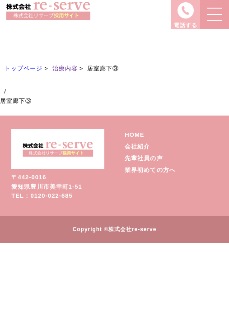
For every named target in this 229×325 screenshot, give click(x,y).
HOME (134, 134)
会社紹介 (137, 146)
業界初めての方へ (150, 170)
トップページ (23, 68)
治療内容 (65, 68)
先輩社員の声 (144, 158)
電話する (185, 25)
